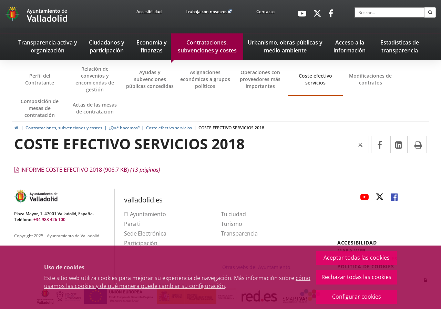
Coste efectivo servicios (315, 79)
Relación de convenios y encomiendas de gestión (94, 79)
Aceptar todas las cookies (357, 257)
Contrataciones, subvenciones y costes (63, 128)
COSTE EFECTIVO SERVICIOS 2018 (231, 128)
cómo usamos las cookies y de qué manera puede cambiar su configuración (177, 282)
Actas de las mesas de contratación (95, 108)
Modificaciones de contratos (370, 79)
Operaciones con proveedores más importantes (260, 79)
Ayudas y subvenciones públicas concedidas (150, 79)
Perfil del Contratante (44, 84)
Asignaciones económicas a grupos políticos (205, 79)
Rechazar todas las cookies (356, 277)
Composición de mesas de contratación (40, 108)
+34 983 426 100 (49, 219)
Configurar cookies (356, 296)
